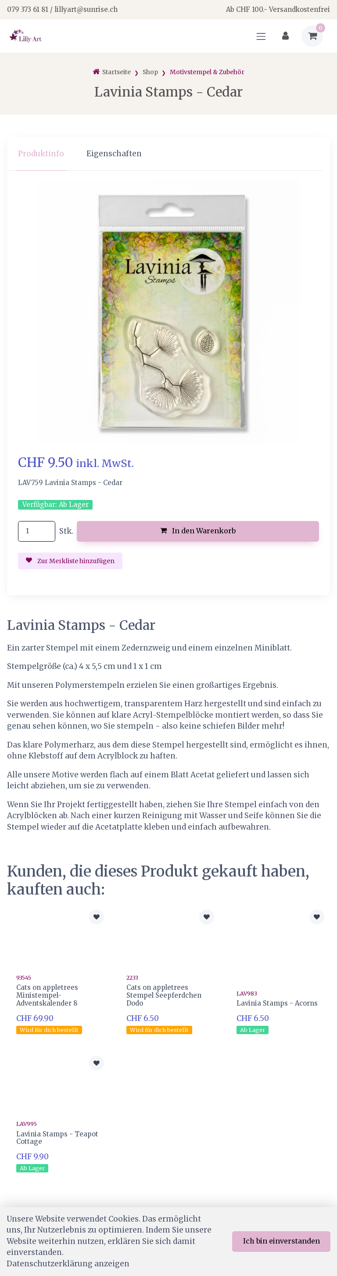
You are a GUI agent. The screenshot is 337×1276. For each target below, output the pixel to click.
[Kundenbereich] (285, 36)
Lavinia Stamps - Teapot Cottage (57, 1138)
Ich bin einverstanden (281, 1240)
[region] (168, 154)
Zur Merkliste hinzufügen (70, 561)
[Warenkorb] (312, 36)
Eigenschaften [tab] (114, 153)
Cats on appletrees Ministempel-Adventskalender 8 (47, 995)
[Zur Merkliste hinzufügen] (96, 916)
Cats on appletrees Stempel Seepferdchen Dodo (163, 995)
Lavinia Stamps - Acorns (277, 1003)
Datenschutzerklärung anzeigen (68, 1264)
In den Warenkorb (198, 530)
